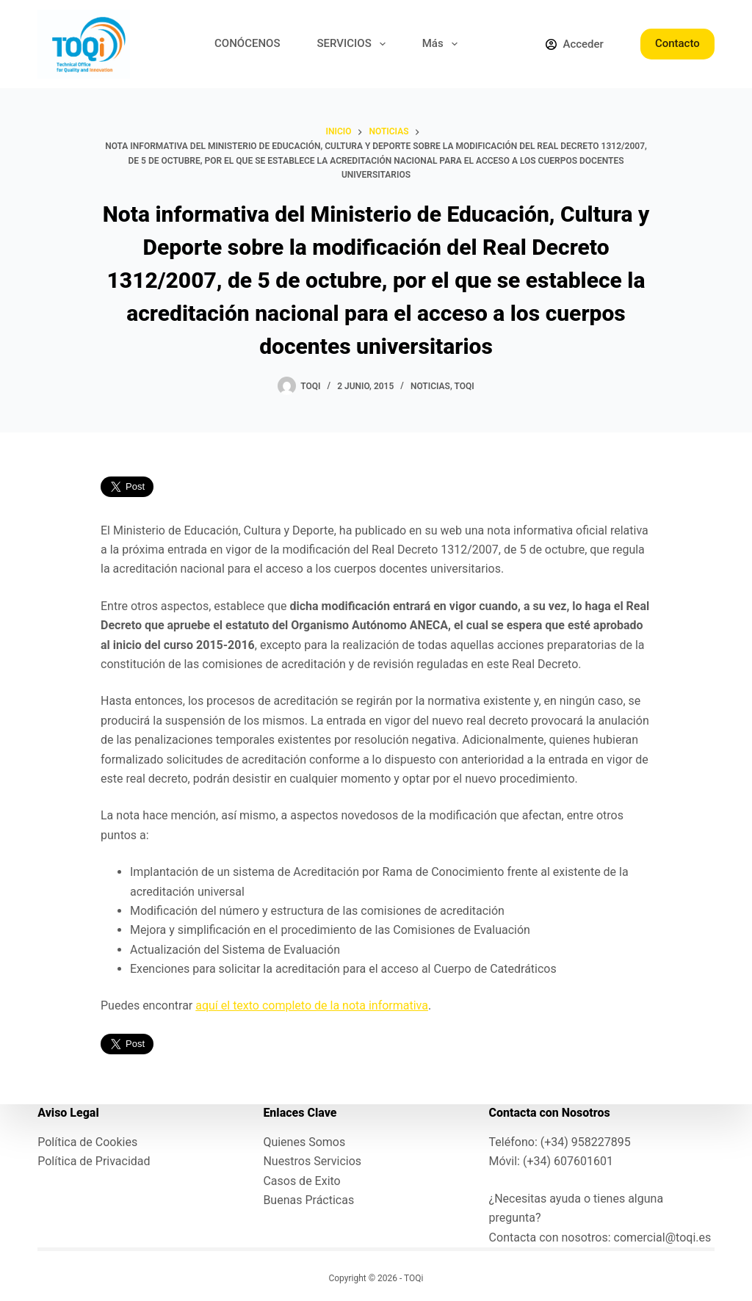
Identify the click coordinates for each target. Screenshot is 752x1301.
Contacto (677, 43)
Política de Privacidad (93, 1161)
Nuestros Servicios (312, 1161)
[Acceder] (574, 44)
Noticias (430, 386)
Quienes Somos (304, 1142)
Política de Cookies (87, 1142)
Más (442, 44)
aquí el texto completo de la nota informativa (311, 1005)
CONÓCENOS (247, 43)
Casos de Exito (301, 1181)
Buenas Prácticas (308, 1200)
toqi (464, 386)
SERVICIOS (354, 44)
